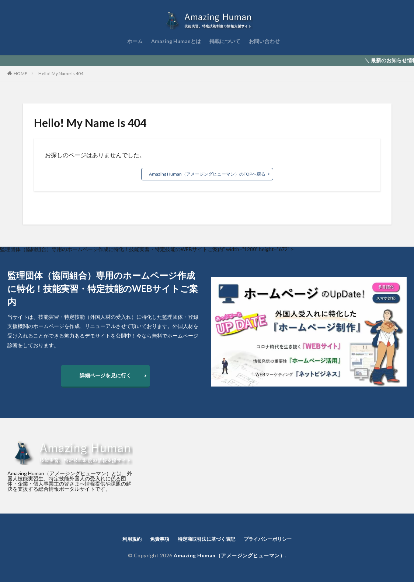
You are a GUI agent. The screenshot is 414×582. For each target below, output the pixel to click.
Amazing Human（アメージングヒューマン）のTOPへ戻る (207, 174)
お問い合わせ (264, 41)
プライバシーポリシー (268, 539)
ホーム (135, 41)
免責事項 (159, 539)
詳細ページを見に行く (105, 375)
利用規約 (132, 539)
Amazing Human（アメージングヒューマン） (229, 555)
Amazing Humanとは (176, 41)
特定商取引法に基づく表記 (206, 539)
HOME (20, 73)
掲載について (224, 41)
